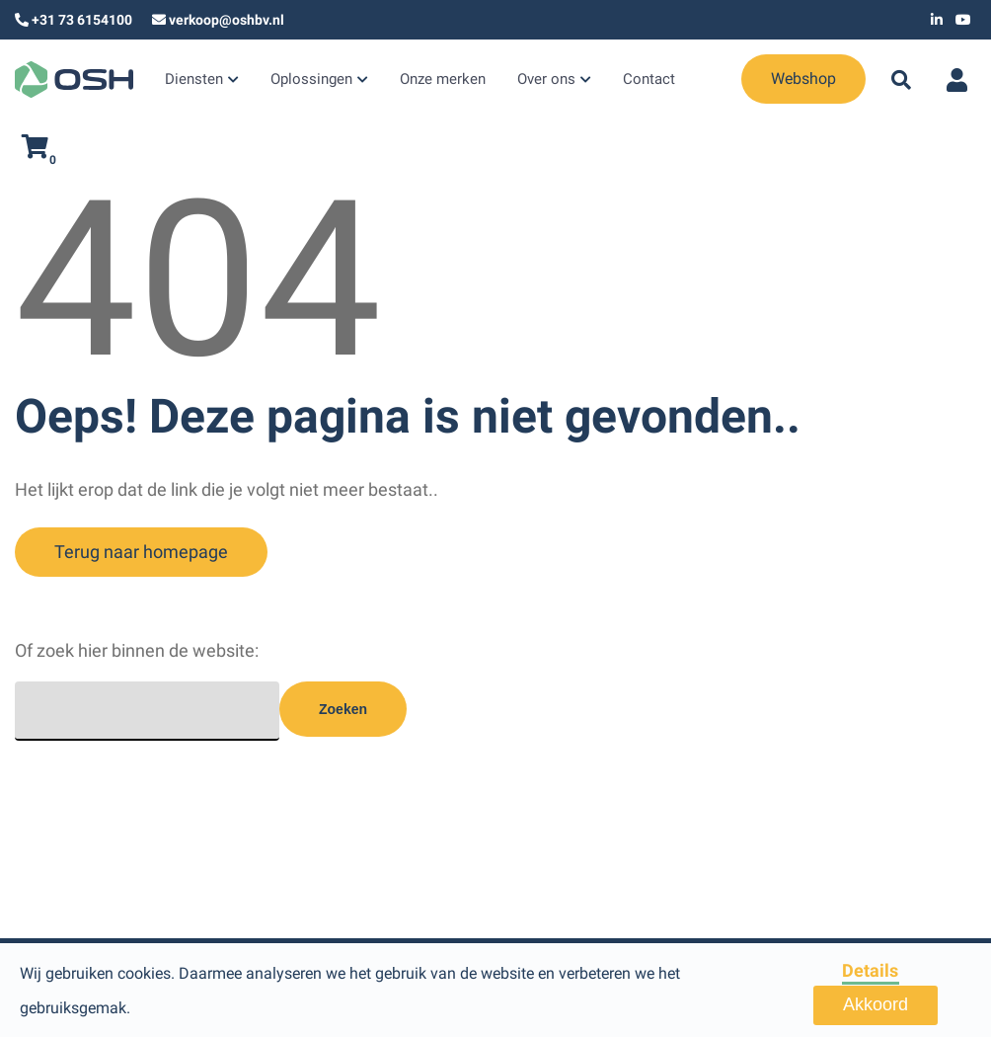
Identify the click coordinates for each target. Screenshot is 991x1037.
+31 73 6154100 (82, 20)
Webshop (748, 78)
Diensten (191, 81)
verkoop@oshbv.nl (226, 20)
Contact (626, 81)
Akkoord (875, 1004)
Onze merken (429, 81)
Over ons (527, 81)
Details (870, 970)
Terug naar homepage (141, 551)
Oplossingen (304, 81)
